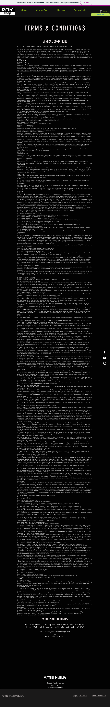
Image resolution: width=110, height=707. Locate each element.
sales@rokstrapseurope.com (57, 632)
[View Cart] (100, 14)
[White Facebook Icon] (104, 352)
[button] (61, 10)
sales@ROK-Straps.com (24, 305)
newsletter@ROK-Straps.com (35, 251)
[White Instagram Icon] (104, 363)
